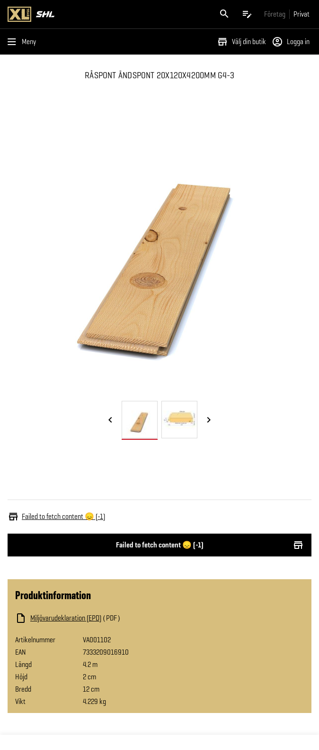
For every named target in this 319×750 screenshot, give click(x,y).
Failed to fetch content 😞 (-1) (159, 545)
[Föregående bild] (110, 420)
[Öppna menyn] (24, 41)
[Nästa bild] (208, 420)
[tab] (140, 419)
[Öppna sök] (224, 14)
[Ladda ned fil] (109, 618)
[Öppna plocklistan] (247, 14)
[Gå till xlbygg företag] (274, 14)
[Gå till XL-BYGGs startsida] (82, 14)
